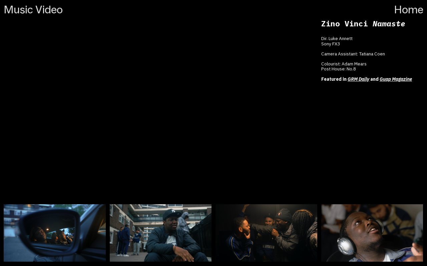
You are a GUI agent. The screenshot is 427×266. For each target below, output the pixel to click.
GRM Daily (358, 79)
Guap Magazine (396, 79)
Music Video (33, 9)
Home (408, 9)
